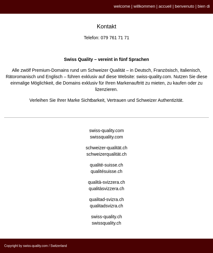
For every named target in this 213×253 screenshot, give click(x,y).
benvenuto (184, 6)
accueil (164, 6)
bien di (204, 6)
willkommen (144, 6)
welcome (122, 6)
